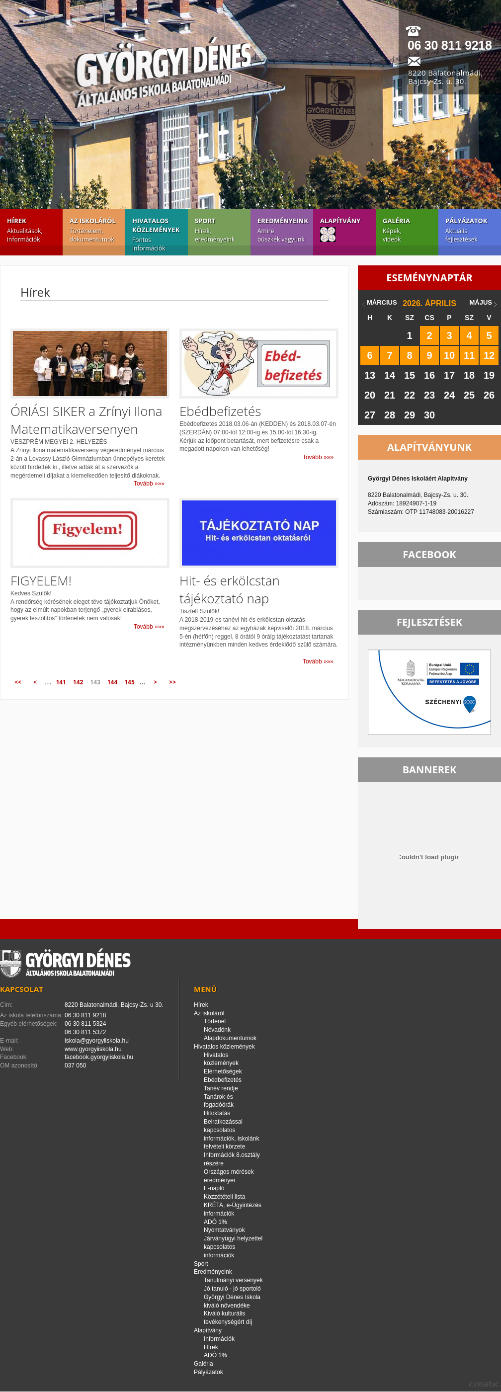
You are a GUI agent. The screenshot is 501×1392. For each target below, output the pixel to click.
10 (449, 355)
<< (17, 682)
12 (489, 355)
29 (409, 414)
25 (469, 395)
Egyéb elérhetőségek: (29, 1023)
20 (369, 395)
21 (389, 395)
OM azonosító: (19, 1065)
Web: (7, 1049)
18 (469, 375)
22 (409, 395)
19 (489, 375)
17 (449, 375)
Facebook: (14, 1057)
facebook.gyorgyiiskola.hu (99, 1057)
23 (429, 395)
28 (389, 414)
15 (409, 375)
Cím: (6, 1004)
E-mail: (9, 1040)
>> (172, 682)
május (480, 302)
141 (61, 682)
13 (369, 375)
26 (489, 395)
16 (429, 375)
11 (469, 355)
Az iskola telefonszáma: (31, 1015)
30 (429, 414)
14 (389, 375)
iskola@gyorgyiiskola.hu (97, 1040)
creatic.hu (485, 1384)
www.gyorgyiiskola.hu (93, 1049)
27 (369, 414)
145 (129, 682)
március (382, 302)
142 (78, 682)
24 (449, 395)
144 (112, 682)
